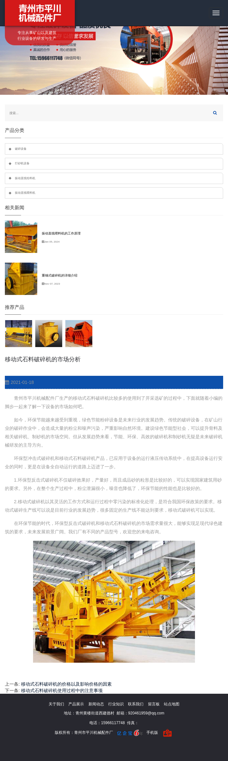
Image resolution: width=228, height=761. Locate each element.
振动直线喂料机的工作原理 (61, 233)
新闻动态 (96, 704)
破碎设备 (21, 148)
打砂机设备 (22, 163)
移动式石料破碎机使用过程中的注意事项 (62, 690)
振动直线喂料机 (25, 192)
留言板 (154, 704)
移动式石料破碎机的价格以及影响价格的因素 (66, 684)
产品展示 (76, 704)
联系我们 (135, 704)
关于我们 (56, 704)
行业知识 (116, 704)
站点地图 (171, 704)
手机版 (152, 732)
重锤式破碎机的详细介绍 (59, 275)
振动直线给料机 (25, 178)
